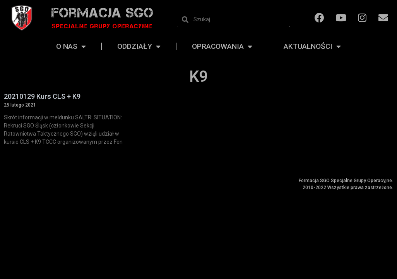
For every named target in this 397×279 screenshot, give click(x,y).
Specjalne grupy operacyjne (101, 26)
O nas (71, 46)
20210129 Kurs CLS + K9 (42, 96)
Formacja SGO (102, 12)
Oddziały (139, 46)
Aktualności (312, 46)
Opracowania (222, 46)
